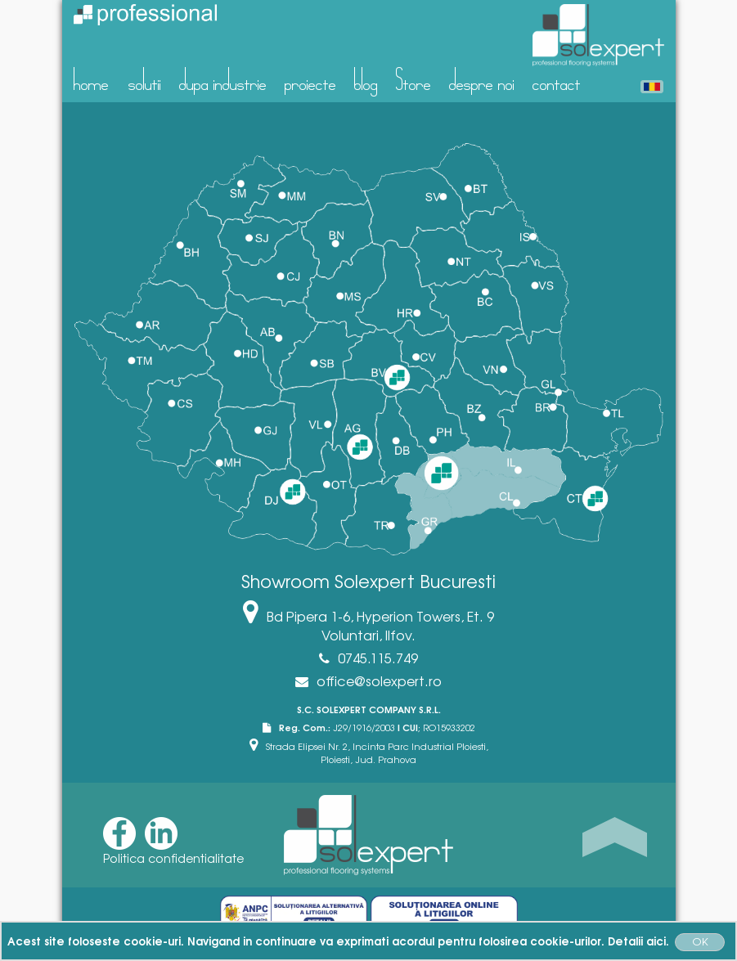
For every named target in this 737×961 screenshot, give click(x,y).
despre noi (482, 79)
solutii (144, 79)
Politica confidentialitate (173, 858)
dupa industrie (223, 79)
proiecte (310, 79)
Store (413, 79)
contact (557, 79)
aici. (657, 940)
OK (700, 941)
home (91, 79)
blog (366, 79)
